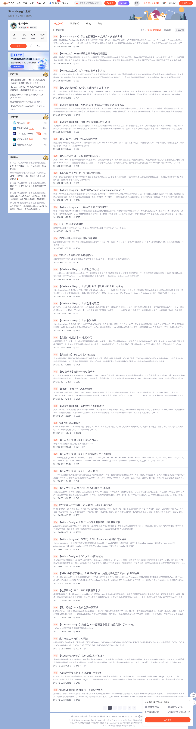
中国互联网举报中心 (98, 723)
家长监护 (73, 723)
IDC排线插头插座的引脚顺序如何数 (75, 238)
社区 (32, 3)
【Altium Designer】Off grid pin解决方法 (78, 556)
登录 (137, 3)
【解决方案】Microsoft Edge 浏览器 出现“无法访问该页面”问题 (27, 81)
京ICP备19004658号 (98, 720)
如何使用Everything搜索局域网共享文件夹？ (27, 96)
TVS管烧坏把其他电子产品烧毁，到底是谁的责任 (83, 505)
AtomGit (41, 3)
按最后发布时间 (154, 30)
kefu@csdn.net (131, 716)
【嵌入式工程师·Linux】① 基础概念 (75, 471)
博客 (18, 3)
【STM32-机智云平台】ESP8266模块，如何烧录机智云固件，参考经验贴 (96, 573)
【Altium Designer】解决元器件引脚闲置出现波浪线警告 (86, 522)
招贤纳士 (84, 716)
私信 (39, 46)
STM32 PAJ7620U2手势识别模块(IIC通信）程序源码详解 (28, 163)
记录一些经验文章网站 (68, 224)
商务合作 (92, 716)
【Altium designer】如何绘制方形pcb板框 (78, 405)
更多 (65, 3)
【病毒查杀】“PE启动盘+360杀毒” (74, 354)
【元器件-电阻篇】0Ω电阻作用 (72, 337)
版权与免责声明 (136, 723)
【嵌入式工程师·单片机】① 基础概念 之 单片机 (82, 488)
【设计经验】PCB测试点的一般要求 (75, 607)
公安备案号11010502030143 (79, 720)
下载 (25, 3)
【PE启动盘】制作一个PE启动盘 (74, 371)
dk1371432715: (17, 176)
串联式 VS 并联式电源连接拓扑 (73, 255)
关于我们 (75, 716)
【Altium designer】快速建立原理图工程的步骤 (81, 121)
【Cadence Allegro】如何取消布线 (74, 320)
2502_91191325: (17, 186)
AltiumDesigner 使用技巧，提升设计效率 (78, 689)
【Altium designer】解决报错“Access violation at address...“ (88, 190)
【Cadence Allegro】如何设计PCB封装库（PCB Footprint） (88, 286)
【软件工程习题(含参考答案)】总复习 (27, 107)
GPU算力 (55, 2)
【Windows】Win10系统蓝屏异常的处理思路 (80, 53)
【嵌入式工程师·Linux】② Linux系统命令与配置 (82, 454)
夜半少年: (14, 196)
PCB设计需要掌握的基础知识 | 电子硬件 (78, 672)
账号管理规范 (125, 723)
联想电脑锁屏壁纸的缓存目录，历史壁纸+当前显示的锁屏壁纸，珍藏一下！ (28, 173)
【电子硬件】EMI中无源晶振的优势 (75, 139)
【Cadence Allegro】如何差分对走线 (76, 269)
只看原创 (58, 30)
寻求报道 (101, 716)
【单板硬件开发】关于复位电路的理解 (77, 173)
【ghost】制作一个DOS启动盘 (72, 388)
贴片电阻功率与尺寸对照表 (70, 638)
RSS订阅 (180, 30)
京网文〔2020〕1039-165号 (116, 720)
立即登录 (167, 720)
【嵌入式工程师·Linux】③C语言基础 (76, 440)
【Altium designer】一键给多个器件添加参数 (80, 207)
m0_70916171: (16, 206)
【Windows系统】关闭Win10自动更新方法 (79, 70)
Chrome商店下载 (113, 723)
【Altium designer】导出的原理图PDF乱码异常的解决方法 (87, 36)
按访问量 (168, 30)
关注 (18, 46)
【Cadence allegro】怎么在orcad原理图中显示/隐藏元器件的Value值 (93, 624)
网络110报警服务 (84, 723)
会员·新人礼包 (151, 3)
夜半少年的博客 (19, 12)
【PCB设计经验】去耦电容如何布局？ (77, 156)
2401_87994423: (17, 166)
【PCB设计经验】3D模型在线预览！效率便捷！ (82, 87)
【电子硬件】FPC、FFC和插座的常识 (76, 590)
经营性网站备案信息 (135, 720)
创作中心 (172, 3)
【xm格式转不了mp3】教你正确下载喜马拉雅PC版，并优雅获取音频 (27, 88)
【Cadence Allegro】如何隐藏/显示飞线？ (78, 655)
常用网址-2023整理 (66, 423)
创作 (186, 3)
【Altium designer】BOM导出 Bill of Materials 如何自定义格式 (89, 539)
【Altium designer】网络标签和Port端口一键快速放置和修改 (88, 104)
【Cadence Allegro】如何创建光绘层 (76, 303)
